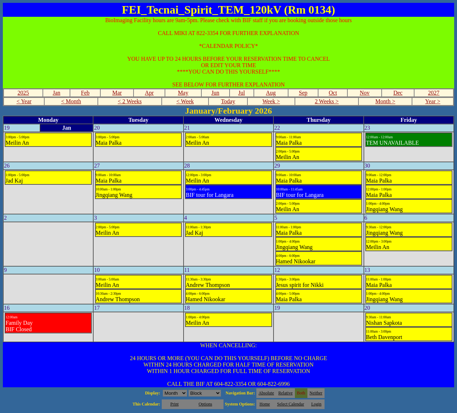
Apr (149, 93)
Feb (85, 93)
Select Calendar (290, 404)
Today (228, 101)
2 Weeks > (327, 101)
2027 (434, 93)
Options (205, 404)
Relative (285, 392)
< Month (71, 101)
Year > (433, 101)
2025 (23, 93)
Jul (241, 93)
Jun (215, 93)
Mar (117, 93)
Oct (333, 93)
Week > (271, 101)
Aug (271, 93)
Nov (365, 93)
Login (316, 404)
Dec (398, 93)
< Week (185, 101)
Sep (303, 93)
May (183, 93)
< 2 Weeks (130, 101)
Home (265, 404)
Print (174, 404)
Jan (56, 93)
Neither (316, 392)
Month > (385, 101)
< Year (23, 101)
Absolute (266, 392)
